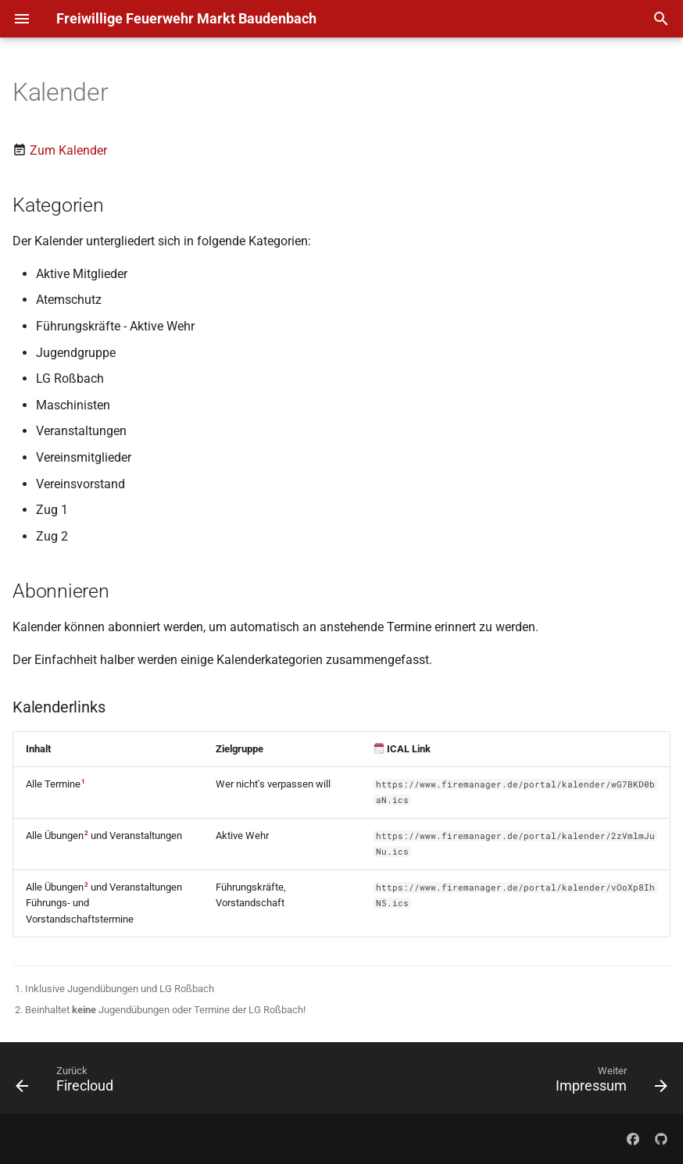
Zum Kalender (68, 150)
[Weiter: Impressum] (608, 1083)
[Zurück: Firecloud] (68, 1083)
